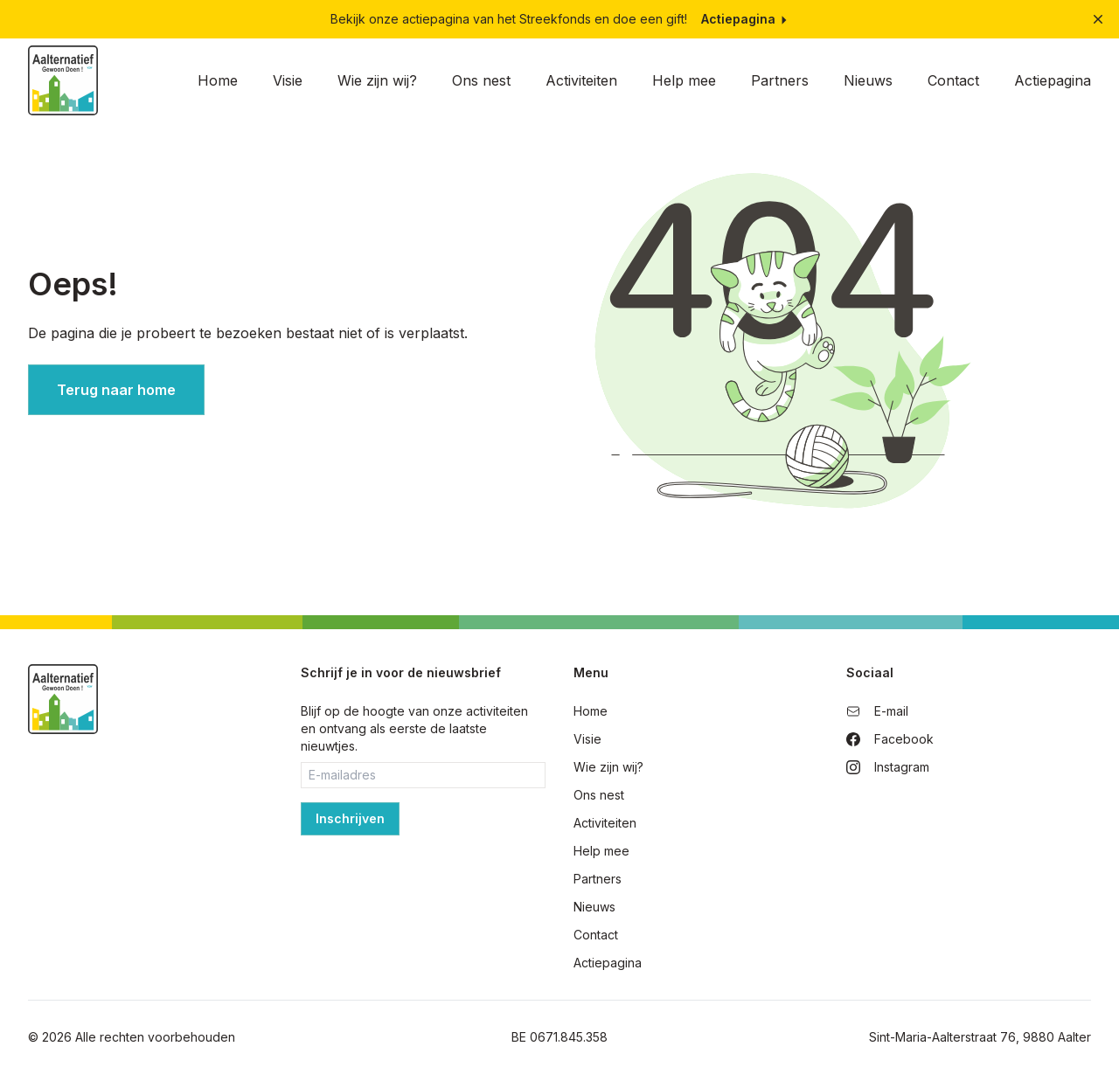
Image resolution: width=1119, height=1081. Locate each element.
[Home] (63, 80)
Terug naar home (116, 389)
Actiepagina (745, 18)
